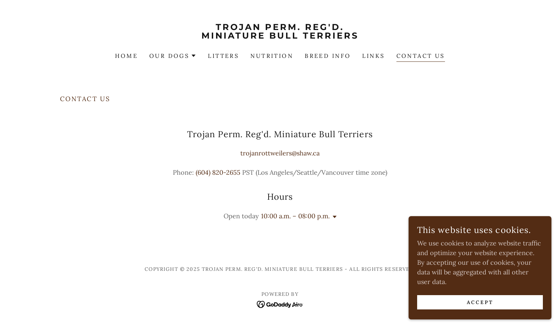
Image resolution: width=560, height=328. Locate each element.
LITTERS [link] (223, 55)
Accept (480, 317)
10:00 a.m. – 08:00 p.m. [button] (295, 216)
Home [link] (126, 55)
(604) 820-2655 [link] (218, 172)
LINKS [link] (373, 55)
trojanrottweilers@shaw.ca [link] (280, 153)
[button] (172, 55)
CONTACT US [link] (420, 55)
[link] (280, 36)
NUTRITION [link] (271, 55)
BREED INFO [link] (328, 55)
